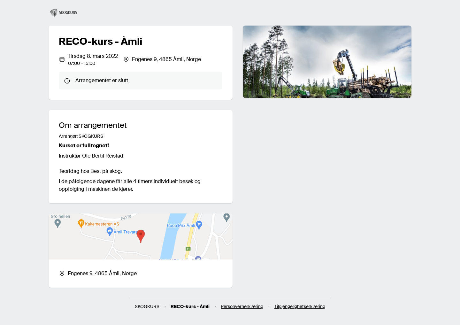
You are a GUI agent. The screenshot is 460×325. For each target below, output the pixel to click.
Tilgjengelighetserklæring (299, 306)
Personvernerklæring (242, 306)
